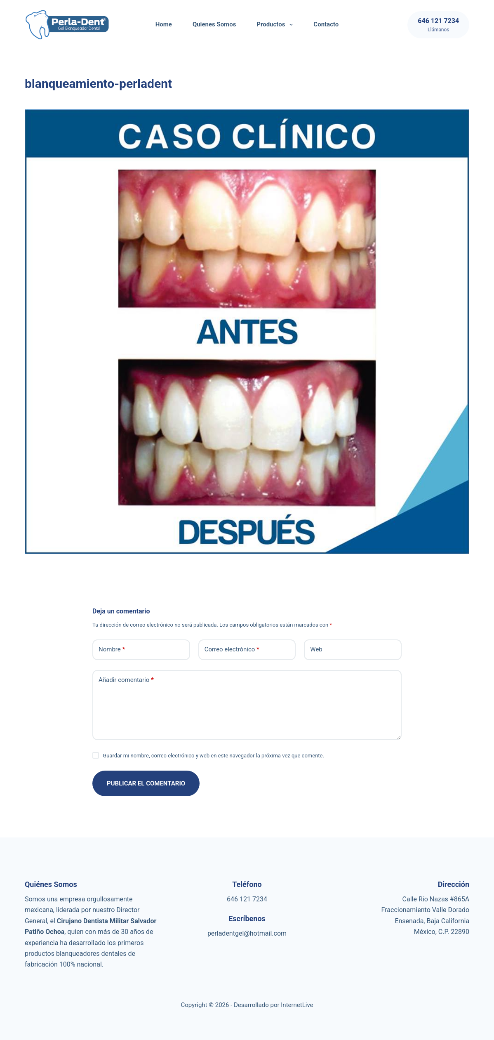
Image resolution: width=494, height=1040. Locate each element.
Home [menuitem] (163, 24)
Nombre (112, 649)
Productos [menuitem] (276, 25)
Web (316, 649)
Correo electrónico (232, 649)
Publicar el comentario (146, 783)
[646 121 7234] (438, 24)
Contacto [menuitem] (326, 24)
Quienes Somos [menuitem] (214, 24)
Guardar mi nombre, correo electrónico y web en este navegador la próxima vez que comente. (213, 755)
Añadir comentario (126, 680)
